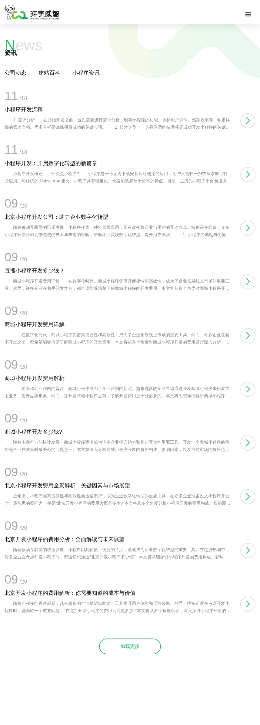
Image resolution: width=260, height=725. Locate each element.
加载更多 (130, 646)
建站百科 (49, 73)
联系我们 (26, 8)
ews (23, 45)
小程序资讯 (86, 73)
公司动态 (15, 73)
